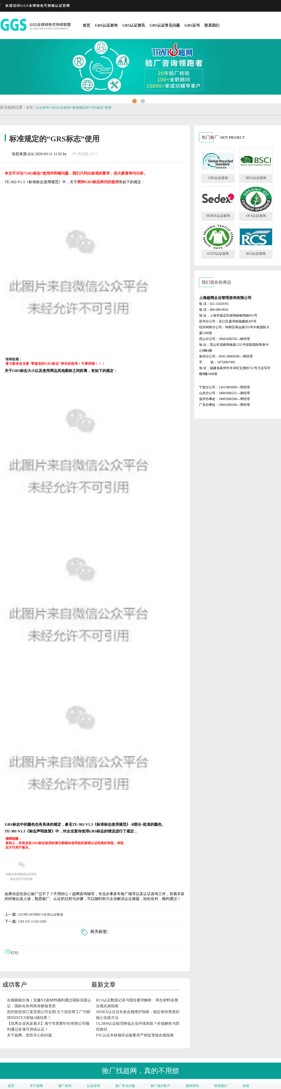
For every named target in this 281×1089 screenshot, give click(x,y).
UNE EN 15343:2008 (32, 921)
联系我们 (211, 25)
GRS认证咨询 (106, 25)
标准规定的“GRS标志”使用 (91, 107)
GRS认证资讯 (133, 25)
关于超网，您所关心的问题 (29, 1035)
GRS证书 (192, 25)
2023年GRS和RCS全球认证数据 (40, 914)
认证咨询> (43, 107)
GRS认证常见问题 (165, 25)
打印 (14, 953)
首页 (86, 25)
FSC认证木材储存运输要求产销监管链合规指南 (135, 1035)
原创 (31, 154)
